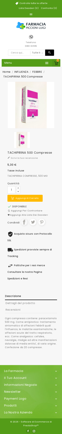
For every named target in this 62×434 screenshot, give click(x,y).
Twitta (33, 222)
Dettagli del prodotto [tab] (20, 303)
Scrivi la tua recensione (22, 158)
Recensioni (12, 310)
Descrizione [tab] (13, 296)
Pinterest (41, 222)
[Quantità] (11, 189)
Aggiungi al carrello (27, 198)
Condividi (24, 222)
